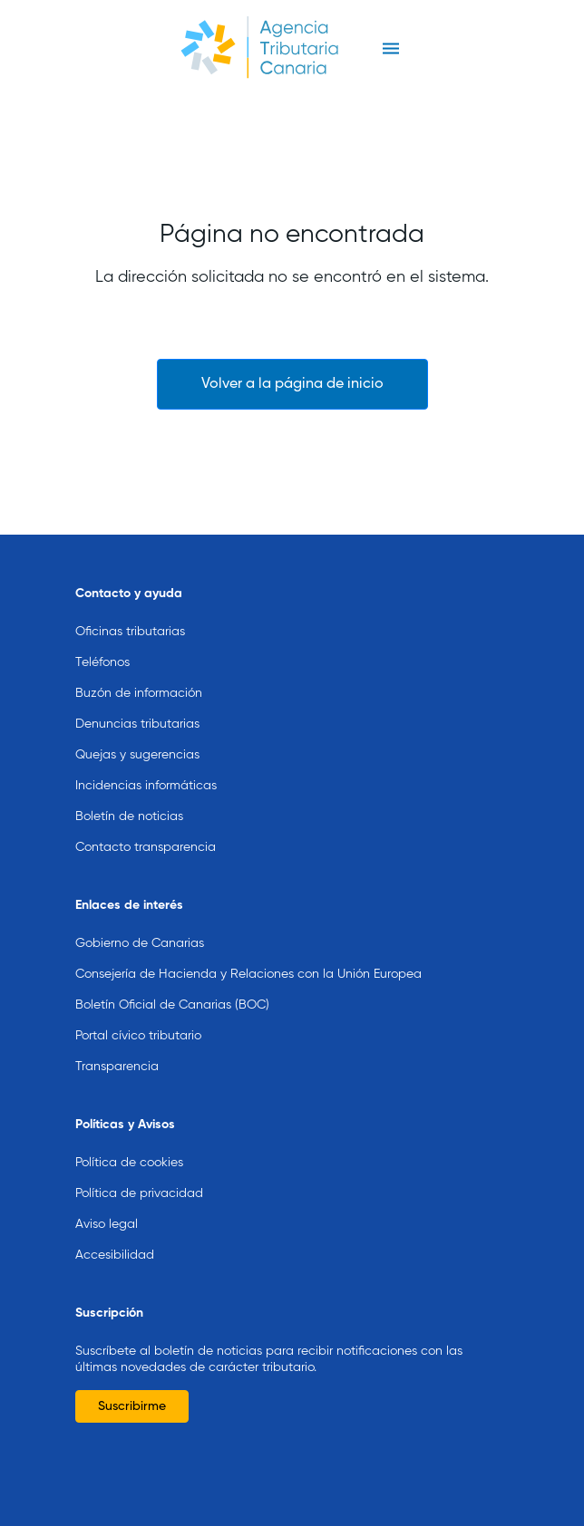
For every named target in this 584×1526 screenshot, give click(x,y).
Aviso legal (106, 1197)
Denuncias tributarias (137, 697)
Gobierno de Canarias (139, 916)
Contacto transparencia (145, 820)
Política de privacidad (139, 1166)
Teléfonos (102, 635)
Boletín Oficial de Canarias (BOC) (172, 977)
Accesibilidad (114, 1228)
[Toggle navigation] (390, 49)
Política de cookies (129, 1135)
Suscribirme (132, 1379)
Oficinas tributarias (130, 604)
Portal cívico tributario (138, 1008)
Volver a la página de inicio (292, 384)
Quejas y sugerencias (137, 727)
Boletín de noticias (129, 789)
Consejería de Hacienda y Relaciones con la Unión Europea (248, 947)
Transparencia (117, 1039)
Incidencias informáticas (146, 758)
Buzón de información (138, 666)
